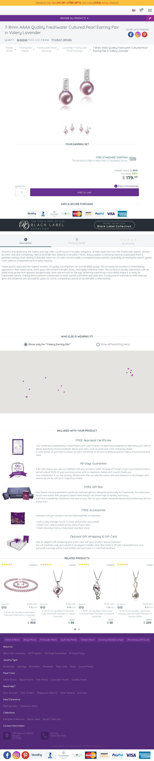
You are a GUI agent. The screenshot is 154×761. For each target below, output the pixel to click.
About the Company (14, 653)
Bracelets (34, 666)
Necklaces (8, 666)
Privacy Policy (77, 653)
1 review (72, 564)
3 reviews (110, 564)
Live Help (82, 692)
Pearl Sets (61, 666)
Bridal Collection (52, 719)
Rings (73, 666)
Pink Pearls (42, 679)
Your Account (10, 692)
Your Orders (27, 692)
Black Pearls (26, 679)
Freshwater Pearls (48, 639)
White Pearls (10, 679)
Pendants (48, 666)
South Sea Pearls (69, 639)
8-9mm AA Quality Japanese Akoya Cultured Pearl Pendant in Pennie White (135, 613)
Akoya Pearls (30, 639)
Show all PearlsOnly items (115, 344)
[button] (58, 390)
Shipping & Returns (47, 692)
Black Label (33, 719)
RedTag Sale (10, 706)
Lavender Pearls (60, 679)
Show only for (49, 344)
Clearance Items (28, 706)
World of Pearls (12, 639)
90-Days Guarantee (55, 653)
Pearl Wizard (67, 692)
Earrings (21, 666)
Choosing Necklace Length (110, 639)
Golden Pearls (79, 679)
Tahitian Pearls (87, 639)
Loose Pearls (86, 666)
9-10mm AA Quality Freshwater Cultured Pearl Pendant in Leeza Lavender (58, 613)
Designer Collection (13, 719)
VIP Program (35, 653)
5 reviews (33, 564)
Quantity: (20, 186)
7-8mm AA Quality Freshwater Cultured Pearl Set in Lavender (19, 613)
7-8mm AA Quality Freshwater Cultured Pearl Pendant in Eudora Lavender (96, 613)
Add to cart (84, 192)
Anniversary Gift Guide (138, 639)
